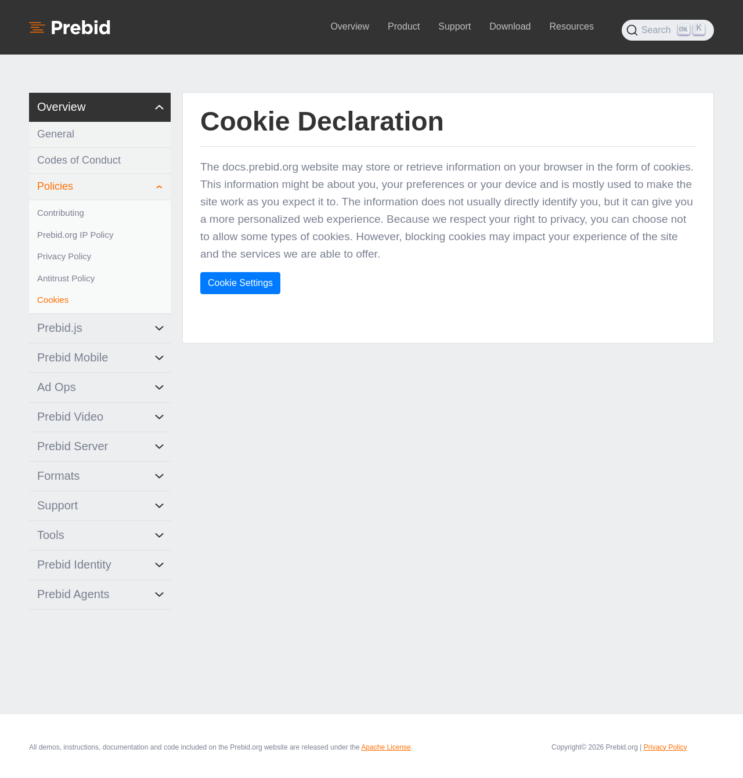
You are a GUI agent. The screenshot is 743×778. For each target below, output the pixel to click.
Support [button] (454, 26)
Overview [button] (349, 26)
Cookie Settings (240, 283)
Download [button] (510, 26)
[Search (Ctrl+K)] (668, 30)
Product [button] (404, 26)
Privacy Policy (665, 747)
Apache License (385, 747)
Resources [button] (571, 26)
